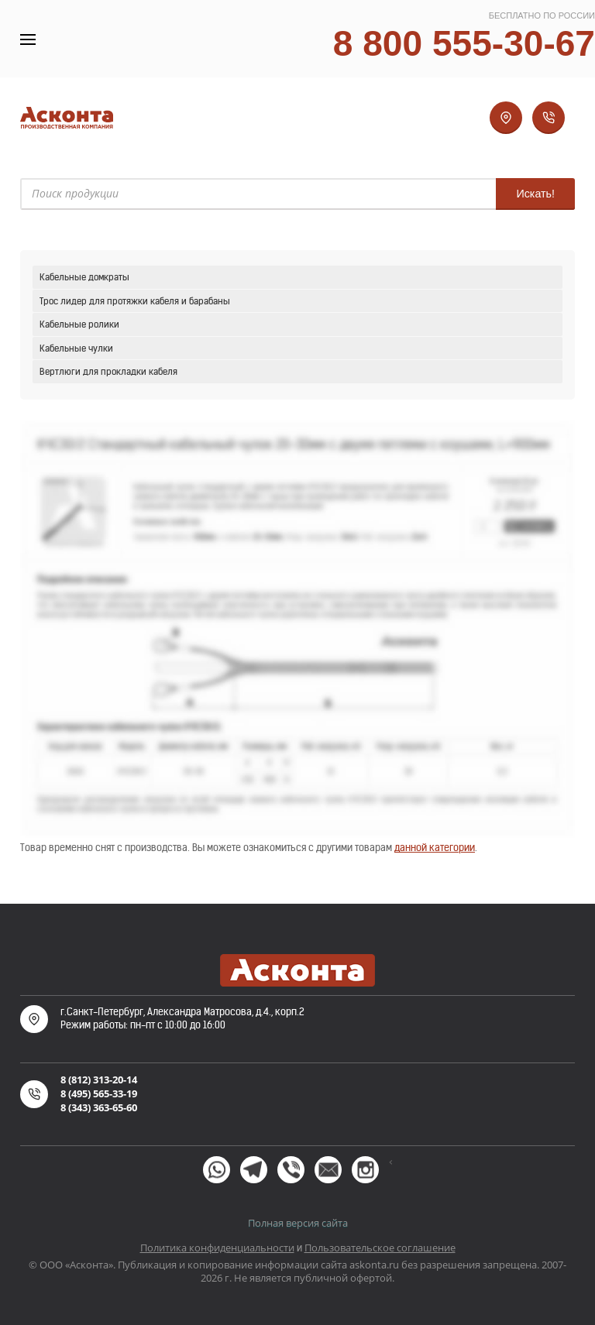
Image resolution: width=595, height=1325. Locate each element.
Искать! (535, 193)
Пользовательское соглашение (380, 1248)
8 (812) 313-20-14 (98, 1079)
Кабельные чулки (76, 348)
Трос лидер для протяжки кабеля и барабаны (135, 301)
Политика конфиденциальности (217, 1248)
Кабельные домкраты (84, 277)
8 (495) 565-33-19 (98, 1093)
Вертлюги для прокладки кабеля (108, 371)
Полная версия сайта (298, 1223)
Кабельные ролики (79, 324)
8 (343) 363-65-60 (98, 1107)
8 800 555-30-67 (464, 43)
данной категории (434, 847)
